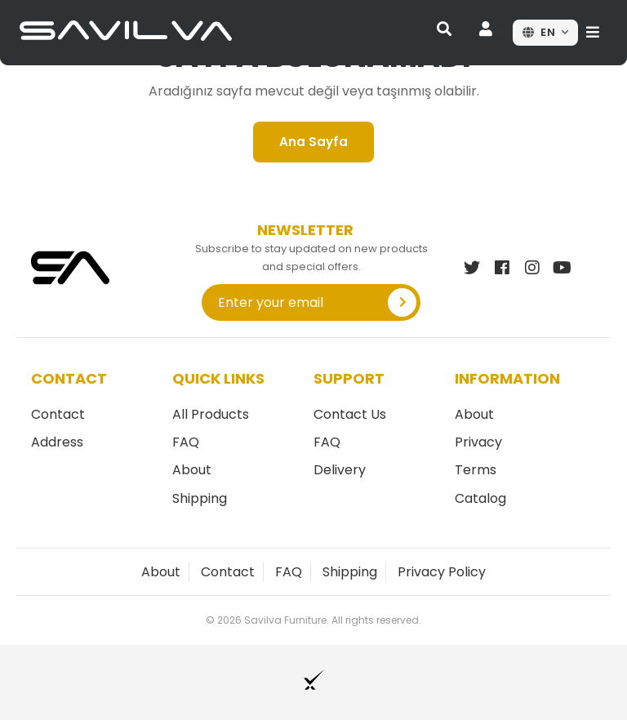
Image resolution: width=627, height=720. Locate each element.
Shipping (199, 498)
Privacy (478, 442)
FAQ (185, 442)
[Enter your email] (289, 302)
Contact (58, 414)
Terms (475, 469)
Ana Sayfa (313, 141)
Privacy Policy (442, 571)
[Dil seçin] (545, 33)
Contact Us (350, 414)
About (191, 469)
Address (57, 442)
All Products (210, 414)
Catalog (480, 498)
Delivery (340, 469)
